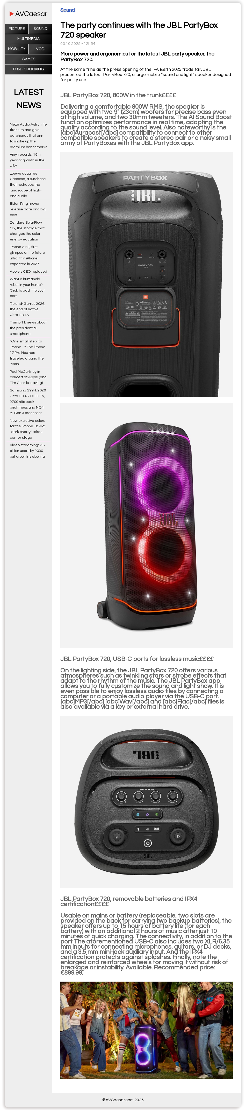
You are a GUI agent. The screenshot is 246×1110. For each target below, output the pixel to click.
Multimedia (28, 39)
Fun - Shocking (28, 69)
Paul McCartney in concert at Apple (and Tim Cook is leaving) (28, 377)
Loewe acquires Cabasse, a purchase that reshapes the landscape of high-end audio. (28, 184)
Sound (40, 29)
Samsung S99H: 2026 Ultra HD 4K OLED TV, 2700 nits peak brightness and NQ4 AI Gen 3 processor (28, 401)
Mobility (16, 49)
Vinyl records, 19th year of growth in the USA (27, 160)
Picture (17, 29)
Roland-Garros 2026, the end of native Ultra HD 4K (27, 309)
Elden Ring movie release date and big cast (28, 209)
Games (28, 59)
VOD (40, 49)
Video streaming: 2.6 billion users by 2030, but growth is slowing (27, 450)
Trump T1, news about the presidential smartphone (28, 328)
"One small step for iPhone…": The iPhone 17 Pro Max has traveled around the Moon (27, 352)
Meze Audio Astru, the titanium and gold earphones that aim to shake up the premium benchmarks (28, 135)
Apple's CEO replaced (28, 271)
